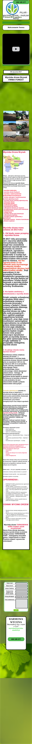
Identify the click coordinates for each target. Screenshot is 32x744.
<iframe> (16, 681)
